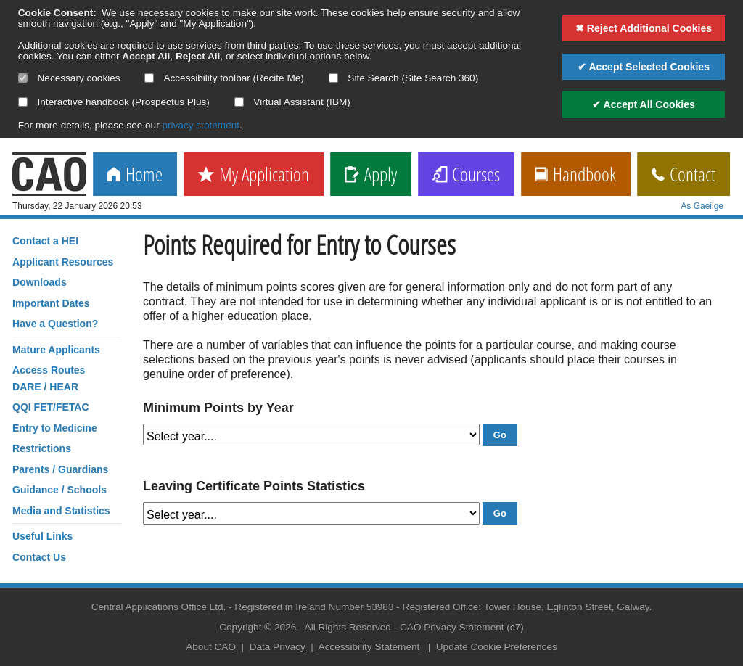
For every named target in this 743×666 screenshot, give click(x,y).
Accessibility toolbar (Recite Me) (223, 78)
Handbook (575, 175)
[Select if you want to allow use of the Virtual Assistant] (239, 102)
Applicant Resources (62, 262)
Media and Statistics (61, 511)
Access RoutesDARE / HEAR (48, 378)
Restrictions (41, 448)
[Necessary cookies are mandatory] (23, 78)
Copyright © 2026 (257, 627)
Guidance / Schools (59, 490)
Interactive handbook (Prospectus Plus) (114, 101)
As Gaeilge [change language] (702, 206)
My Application (253, 175)
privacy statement (200, 125)
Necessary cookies (69, 78)
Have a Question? (55, 323)
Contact (683, 175)
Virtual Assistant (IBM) (292, 101)
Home (135, 175)
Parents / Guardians (60, 469)
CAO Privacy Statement (452, 627)
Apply (371, 175)
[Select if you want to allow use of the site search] (333, 78)
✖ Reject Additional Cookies (643, 28)
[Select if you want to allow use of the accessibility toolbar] (149, 78)
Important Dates (51, 303)
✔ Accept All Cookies (643, 104)
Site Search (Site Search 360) (404, 78)
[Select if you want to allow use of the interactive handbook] (23, 102)
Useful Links (42, 536)
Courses (466, 175)
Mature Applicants (56, 349)
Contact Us (39, 557)
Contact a (45, 241)
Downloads (39, 282)
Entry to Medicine (54, 428)
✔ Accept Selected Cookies (644, 67)
